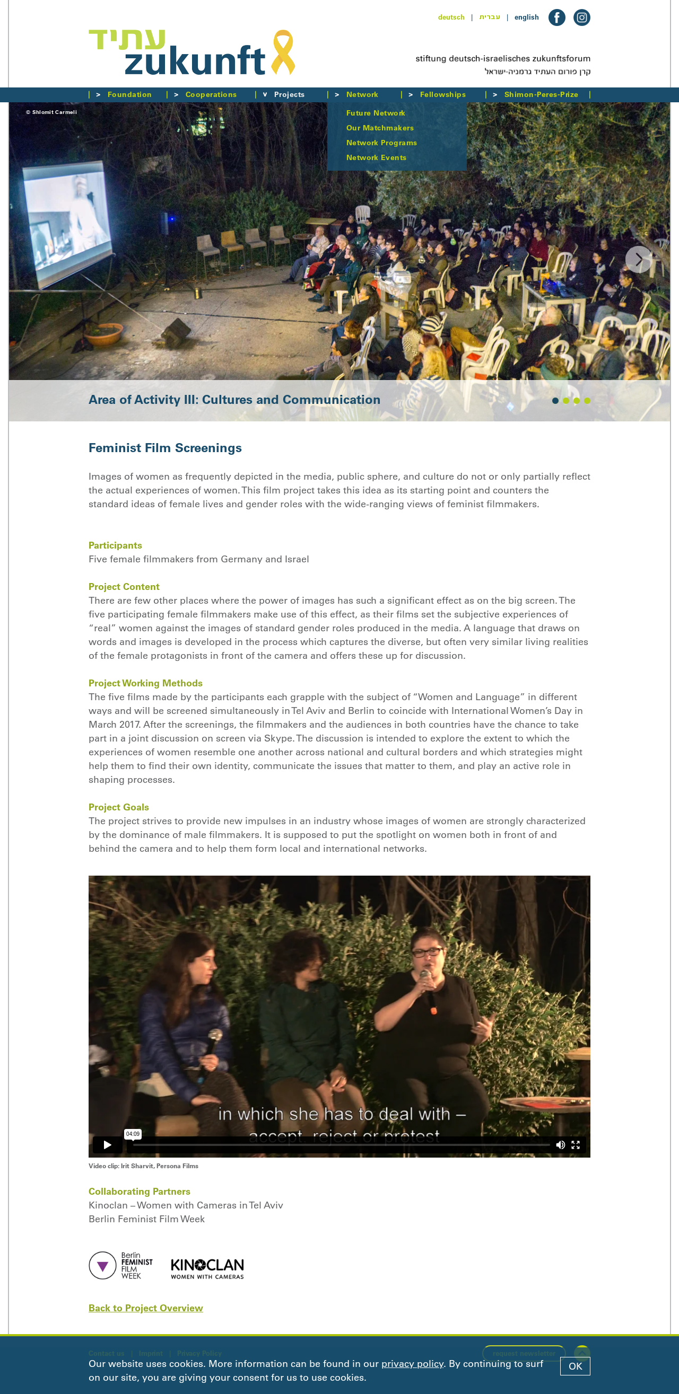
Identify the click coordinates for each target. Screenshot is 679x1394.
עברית (489, 17)
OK (575, 1366)
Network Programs (381, 142)
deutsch (451, 17)
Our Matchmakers (380, 128)
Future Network (376, 113)
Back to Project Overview (146, 1308)
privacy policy (412, 1364)
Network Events (376, 157)
